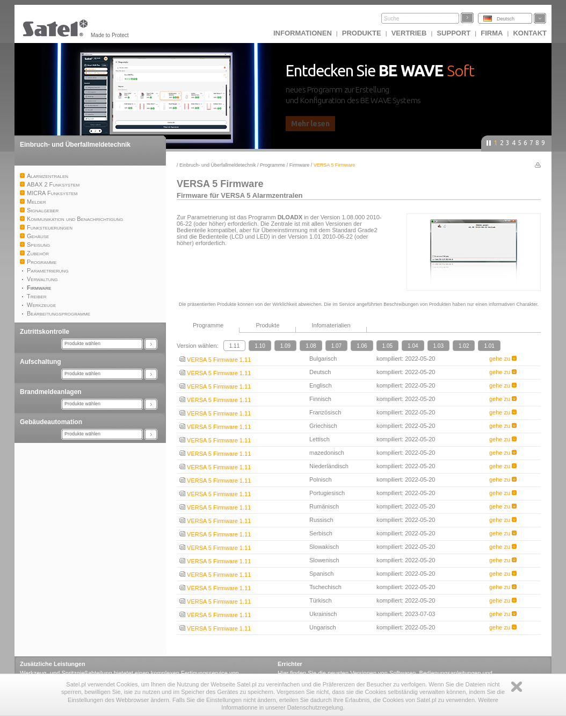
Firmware (299, 165)
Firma (492, 33)
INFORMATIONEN (302, 33)
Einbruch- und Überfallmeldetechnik (75, 144)
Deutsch (505, 19)
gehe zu (503, 358)
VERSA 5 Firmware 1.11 (215, 359)
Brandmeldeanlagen (51, 392)
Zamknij (516, 687)
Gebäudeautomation (51, 422)
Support (453, 33)
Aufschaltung (40, 362)
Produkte (361, 33)
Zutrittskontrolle (44, 331)
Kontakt (530, 33)
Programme (272, 165)
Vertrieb (409, 33)
